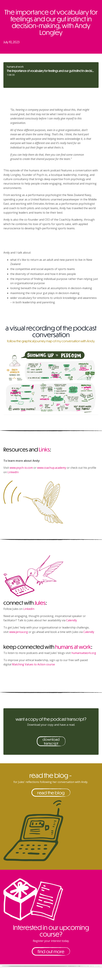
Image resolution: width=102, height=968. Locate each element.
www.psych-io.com (21, 468)
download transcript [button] (51, 741)
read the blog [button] (51, 792)
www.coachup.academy (51, 468)
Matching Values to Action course (33, 664)
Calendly (71, 620)
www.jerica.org (18, 632)
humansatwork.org (83, 653)
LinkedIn (13, 472)
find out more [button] (51, 951)
